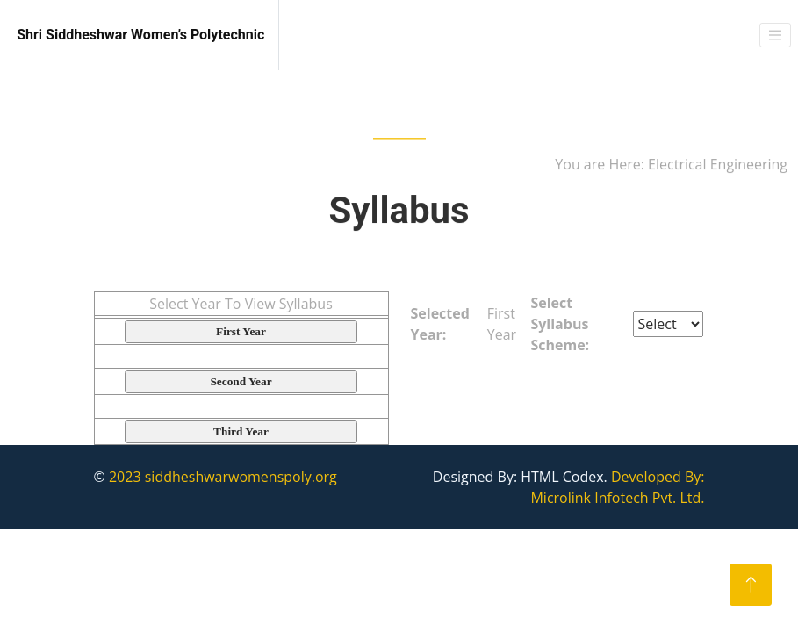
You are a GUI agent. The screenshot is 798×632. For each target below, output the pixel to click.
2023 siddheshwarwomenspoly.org (223, 476)
